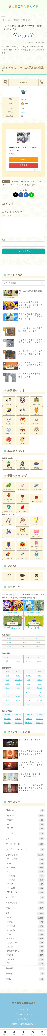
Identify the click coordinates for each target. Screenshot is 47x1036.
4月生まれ (39, 716)
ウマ (7, 677)
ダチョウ (39, 690)
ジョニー (22, 413)
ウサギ (39, 673)
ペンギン (7, 702)
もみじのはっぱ (36, 500)
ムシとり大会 (22, 523)
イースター (36, 523)
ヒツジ (29, 698)
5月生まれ (7, 721)
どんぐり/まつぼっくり (9, 499)
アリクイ (18, 673)
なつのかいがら (36, 488)
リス (7, 706)
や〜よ (23, 648)
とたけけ (9, 422)
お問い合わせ (23, 1021)
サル (39, 686)
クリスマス (9, 557)
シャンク (9, 413)
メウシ (18, 702)
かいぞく (9, 403)
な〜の (23, 644)
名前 (4, 242)
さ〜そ (38, 640)
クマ (28, 682)
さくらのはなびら (23, 488)
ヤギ (28, 702)
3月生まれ (29, 716)
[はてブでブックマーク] (26, 35)
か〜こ (23, 640)
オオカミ (29, 677)
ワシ (18, 706)
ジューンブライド (36, 535)
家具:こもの (30, 185)
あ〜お (9, 640)
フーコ (22, 422)
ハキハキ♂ (18, 659)
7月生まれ (29, 721)
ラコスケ (22, 432)
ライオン (39, 702)
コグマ (7, 686)
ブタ (39, 698)
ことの (22, 403)
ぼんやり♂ (7, 659)
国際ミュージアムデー (22, 534)
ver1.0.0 (15, 181)
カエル (39, 677)
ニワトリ (29, 694)
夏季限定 (22, 467)
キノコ (22, 500)
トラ (7, 694)
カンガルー (18, 682)
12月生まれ (39, 725)
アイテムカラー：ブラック (13, 185)
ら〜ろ (38, 648)
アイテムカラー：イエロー (31, 181)
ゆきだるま (9, 432)
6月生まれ (18, 721)
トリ (18, 694)
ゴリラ (18, 686)
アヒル (7, 673)
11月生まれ (28, 725)
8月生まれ (39, 721)
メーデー (9, 535)
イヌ (28, 673)
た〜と (9, 644)
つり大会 (9, 523)
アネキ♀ (39, 663)
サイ (28, 686)
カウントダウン (22, 557)
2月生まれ (18, 716)
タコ (28, 690)
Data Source (23, 1012)
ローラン (22, 442)
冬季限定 (36, 467)
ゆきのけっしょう (9, 510)
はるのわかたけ (8, 488)
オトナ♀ (28, 663)
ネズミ (7, 698)
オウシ (18, 677)
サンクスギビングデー (36, 546)
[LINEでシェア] (31, 35)
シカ (7, 690)
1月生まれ (7, 716)
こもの (6, 181)
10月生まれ (18, 725)
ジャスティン (25, 112)
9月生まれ (7, 725)
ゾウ (18, 690)
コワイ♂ (28, 659)
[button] (42, 284)
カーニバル (36, 557)
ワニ (28, 706)
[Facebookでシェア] (20, 35)
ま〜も (9, 648)
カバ (7, 682)
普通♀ (7, 663)
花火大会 (9, 547)
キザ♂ (39, 659)
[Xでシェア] (15, 35)
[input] (23, 285)
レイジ (36, 432)
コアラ (39, 682)
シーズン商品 (8, 467)
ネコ (39, 694)
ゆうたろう (36, 422)
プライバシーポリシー (23, 1016)
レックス (9, 442)
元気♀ (18, 663)
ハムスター (18, 698)
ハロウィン (22, 547)
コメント (6, 215)
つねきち (36, 413)
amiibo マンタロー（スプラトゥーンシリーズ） (22, 148)
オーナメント (22, 510)
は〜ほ (38, 644)
